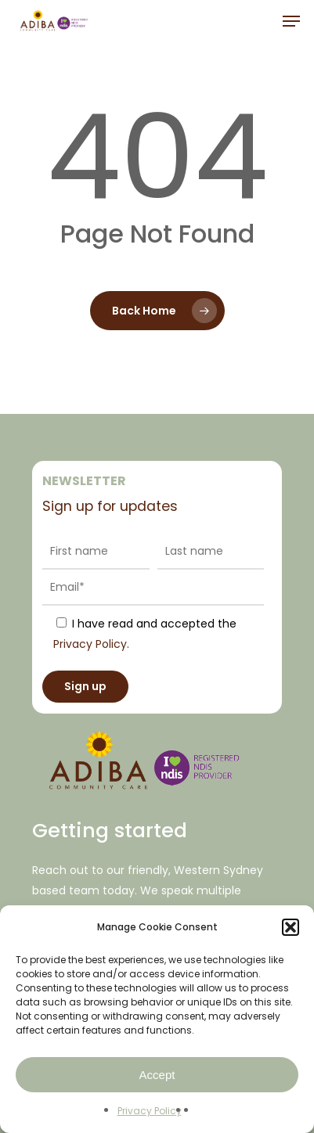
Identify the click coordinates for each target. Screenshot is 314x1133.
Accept (157, 1074)
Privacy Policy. (91, 644)
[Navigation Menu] (291, 21)
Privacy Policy (149, 1110)
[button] (290, 927)
